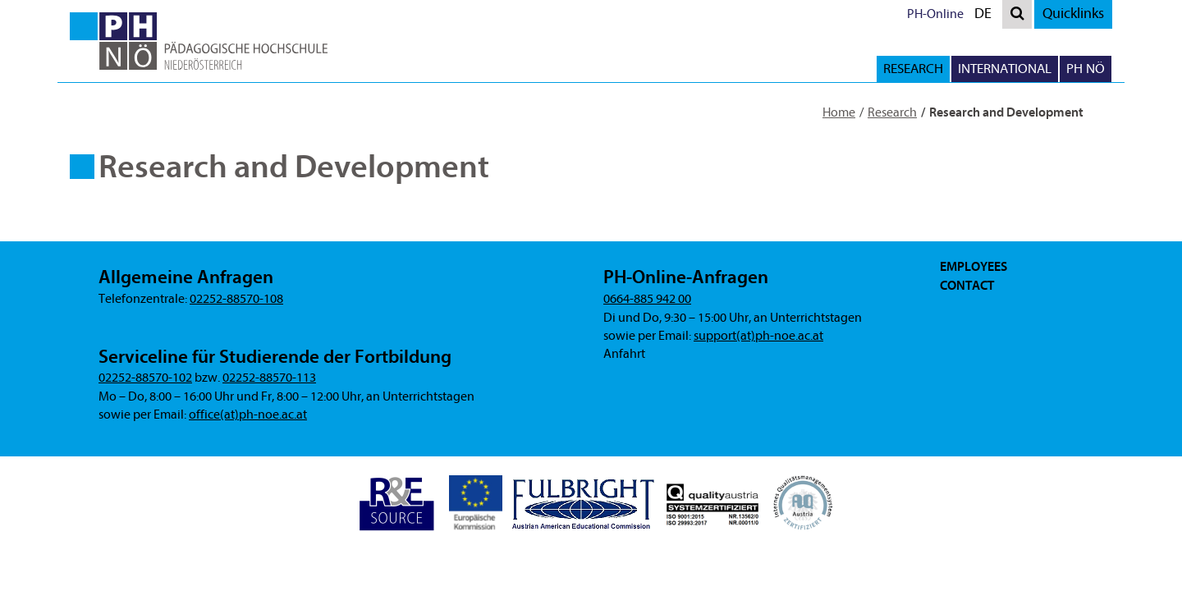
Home (838, 112)
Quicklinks (1073, 13)
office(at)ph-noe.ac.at (248, 414)
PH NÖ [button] (1085, 68)
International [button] (1004, 68)
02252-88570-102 (145, 377)
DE (987, 16)
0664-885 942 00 (647, 298)
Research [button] (913, 68)
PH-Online (935, 14)
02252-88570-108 (236, 298)
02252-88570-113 (269, 377)
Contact (967, 285)
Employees (973, 266)
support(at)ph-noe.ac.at (758, 335)
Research (892, 112)
